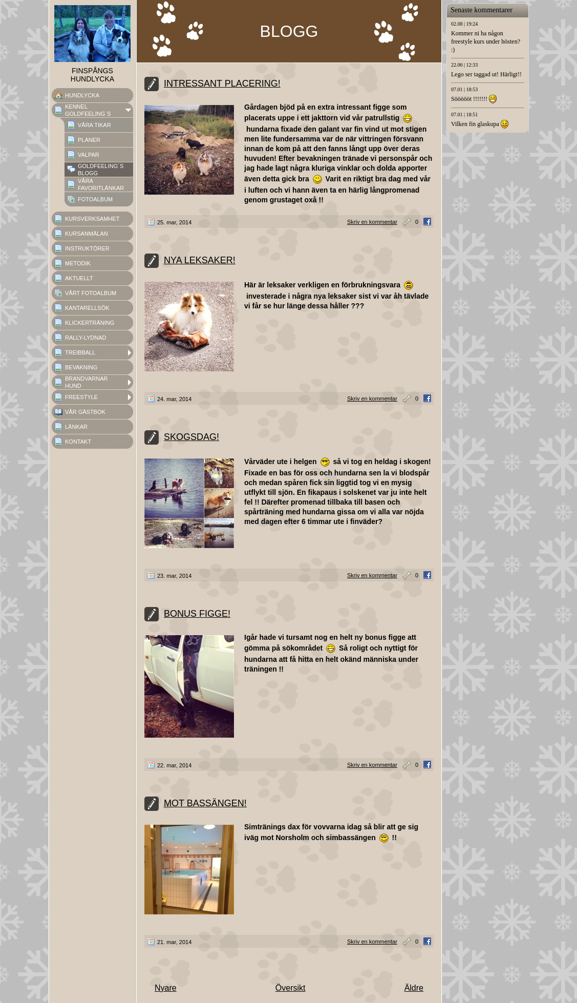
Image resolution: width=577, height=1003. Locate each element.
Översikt (290, 988)
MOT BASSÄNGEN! (205, 803)
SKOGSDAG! (191, 437)
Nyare (166, 988)
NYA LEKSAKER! (200, 260)
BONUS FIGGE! (197, 614)
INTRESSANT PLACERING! (222, 83)
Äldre (413, 988)
